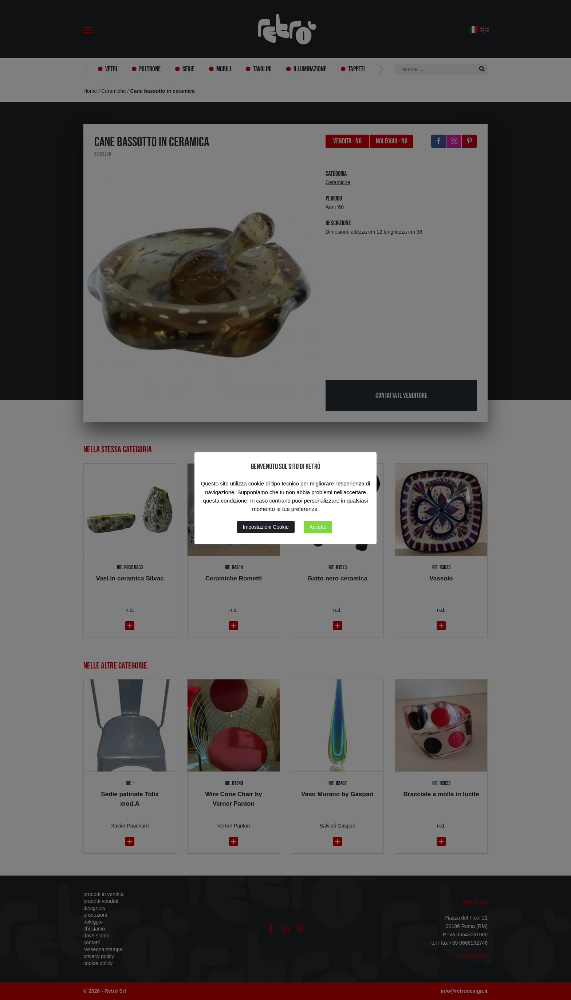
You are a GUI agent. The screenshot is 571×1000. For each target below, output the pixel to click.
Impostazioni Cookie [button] (266, 527)
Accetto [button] (318, 527)
